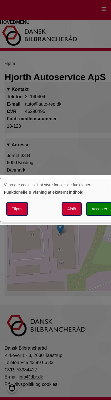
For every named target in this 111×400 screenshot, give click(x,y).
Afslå (71, 209)
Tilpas (17, 209)
